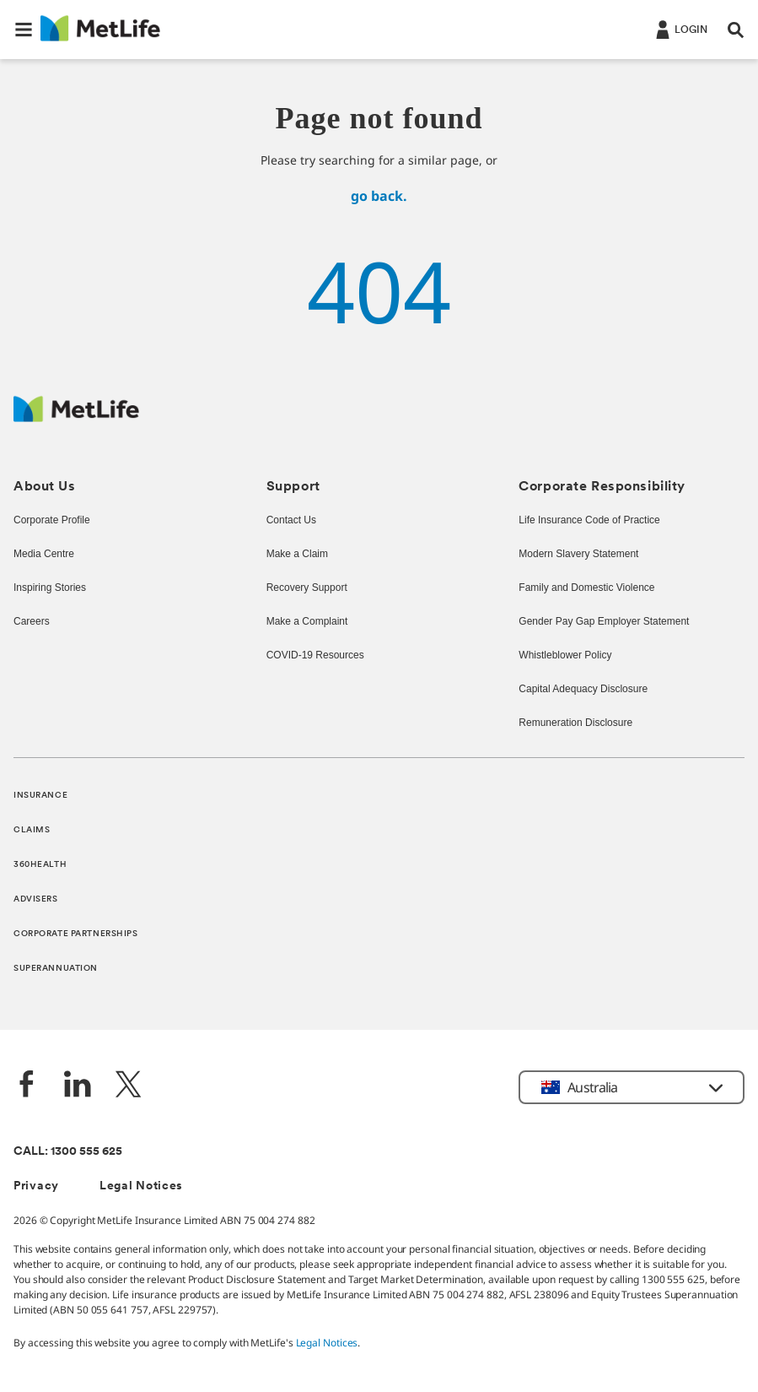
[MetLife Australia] (76, 417)
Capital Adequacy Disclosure (583, 690)
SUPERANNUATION (55, 968)
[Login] (680, 29)
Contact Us (291, 521)
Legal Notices (141, 1186)
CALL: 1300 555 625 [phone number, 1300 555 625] (67, 1152)
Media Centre (43, 555)
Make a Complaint (307, 622)
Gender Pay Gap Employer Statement (601, 622)
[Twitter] (128, 1086)
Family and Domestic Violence (586, 588)
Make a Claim (296, 555)
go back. (379, 196)
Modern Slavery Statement (578, 555)
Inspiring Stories (49, 588)
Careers (30, 622)
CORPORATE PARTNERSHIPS (75, 934)
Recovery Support (306, 588)
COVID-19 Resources (313, 656)
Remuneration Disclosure (574, 723)
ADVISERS (35, 899)
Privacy (36, 1186)
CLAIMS (31, 830)
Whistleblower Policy (566, 656)
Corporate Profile (51, 521)
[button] (23, 29)
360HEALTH (40, 864)
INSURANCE (40, 795)
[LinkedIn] (77, 1086)
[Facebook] (26, 1086)
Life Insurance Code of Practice (588, 521)
